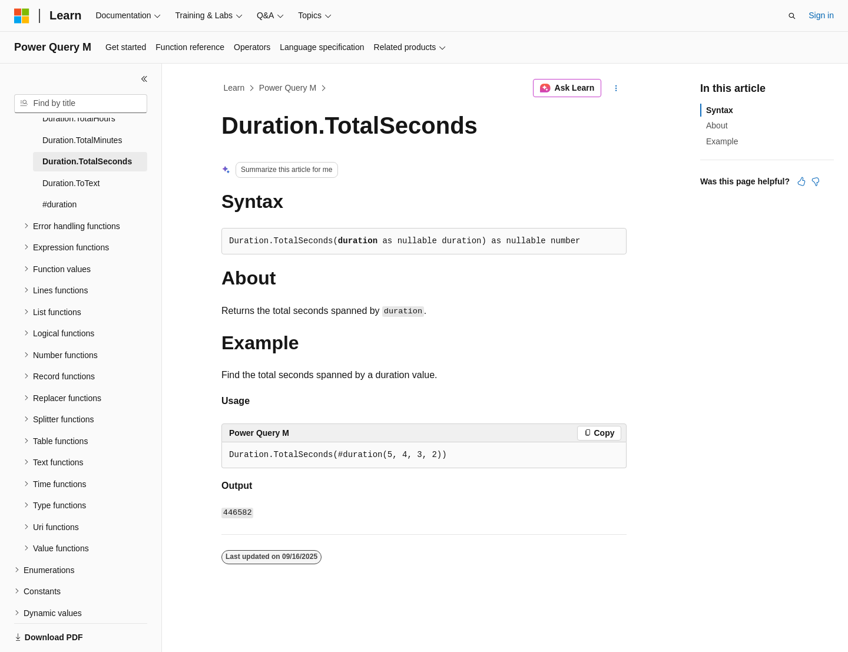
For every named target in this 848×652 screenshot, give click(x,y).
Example (722, 141)
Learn (234, 87)
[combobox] (80, 103)
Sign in (821, 15)
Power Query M (287, 87)
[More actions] (616, 88)
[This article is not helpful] (816, 181)
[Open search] (792, 16)
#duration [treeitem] (59, 178)
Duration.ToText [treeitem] (71, 156)
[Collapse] (144, 79)
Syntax (719, 110)
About (717, 125)
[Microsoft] (21, 16)
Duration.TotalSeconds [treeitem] (87, 135)
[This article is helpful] (801, 181)
